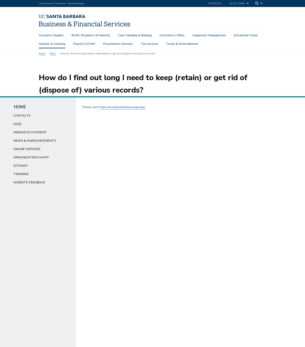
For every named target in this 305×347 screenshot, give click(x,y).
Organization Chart (31, 157)
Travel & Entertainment (182, 44)
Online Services (26, 149)
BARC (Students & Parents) (90, 35)
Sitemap (20, 166)
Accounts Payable (51, 35)
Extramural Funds (246, 35)
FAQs (53, 53)
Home (42, 53)
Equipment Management (209, 35)
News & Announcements (34, 141)
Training (21, 174)
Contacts (215, 3)
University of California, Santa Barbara (61, 3)
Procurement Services (118, 44)
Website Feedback (29, 182)
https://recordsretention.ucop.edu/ (122, 107)
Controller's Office (172, 35)
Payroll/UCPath (84, 44)
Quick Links (237, 3)
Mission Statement (30, 132)
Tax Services (149, 44)
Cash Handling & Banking (135, 35)
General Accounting (52, 44)
